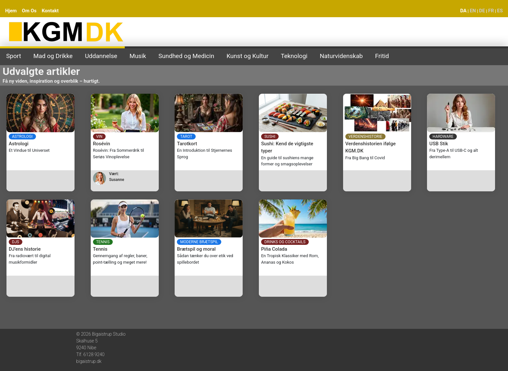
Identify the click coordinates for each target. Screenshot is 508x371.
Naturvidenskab (341, 56)
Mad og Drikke (53, 56)
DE (482, 11)
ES (500, 11)
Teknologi (294, 56)
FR (491, 11)
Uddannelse (101, 56)
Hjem (11, 11)
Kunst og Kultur (247, 56)
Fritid (382, 56)
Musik (138, 56)
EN (473, 11)
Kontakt (50, 11)
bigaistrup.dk (88, 361)
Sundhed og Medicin (186, 56)
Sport (13, 56)
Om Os (29, 11)
